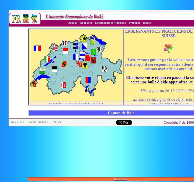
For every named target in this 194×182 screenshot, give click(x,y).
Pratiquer (134, 22)
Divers (147, 22)
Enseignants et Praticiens (110, 22)
